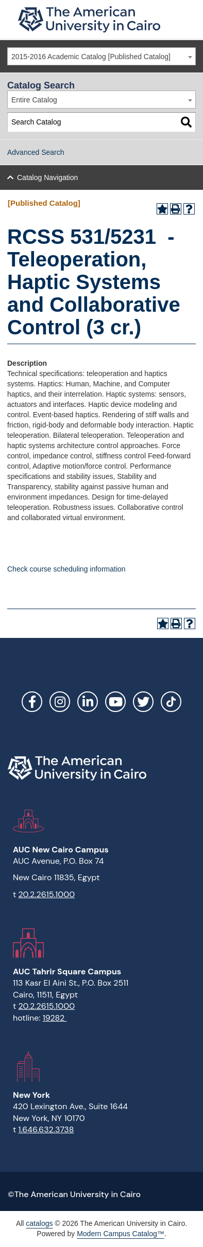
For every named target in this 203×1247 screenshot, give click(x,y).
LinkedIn (87, 701)
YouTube (115, 701)
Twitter (143, 701)
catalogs (39, 1223)
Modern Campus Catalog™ (120, 1234)
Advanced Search (35, 152)
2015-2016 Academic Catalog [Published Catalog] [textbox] (91, 56)
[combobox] (101, 56)
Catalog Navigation (47, 177)
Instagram (59, 701)
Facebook (32, 701)
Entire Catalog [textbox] (34, 100)
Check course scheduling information (66, 569)
